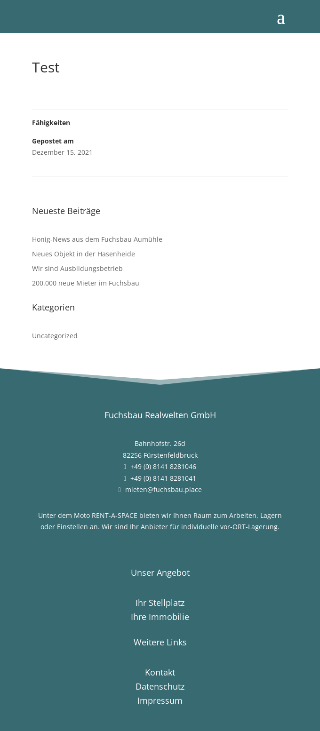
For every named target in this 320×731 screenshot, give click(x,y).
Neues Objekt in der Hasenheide (83, 253)
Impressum (160, 701)
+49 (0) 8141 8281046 (163, 466)
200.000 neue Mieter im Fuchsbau (85, 282)
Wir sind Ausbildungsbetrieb (77, 268)
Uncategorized (55, 335)
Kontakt (160, 673)
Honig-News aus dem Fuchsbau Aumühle (97, 239)
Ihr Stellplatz (160, 603)
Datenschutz (160, 687)
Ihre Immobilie (160, 617)
